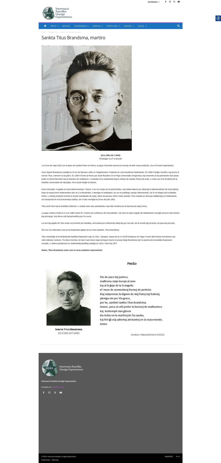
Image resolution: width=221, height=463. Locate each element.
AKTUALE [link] (66, 26)
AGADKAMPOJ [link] (81, 26)
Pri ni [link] (178, 456)
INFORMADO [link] (154, 2)
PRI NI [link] (54, 26)
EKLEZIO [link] (129, 26)
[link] (165, 2)
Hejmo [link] (44, 32)
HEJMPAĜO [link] (169, 456)
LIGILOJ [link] (142, 26)
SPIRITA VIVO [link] (113, 26)
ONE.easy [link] (55, 460)
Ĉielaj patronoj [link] (53, 32)
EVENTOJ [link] (98, 26)
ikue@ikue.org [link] (58, 387)
